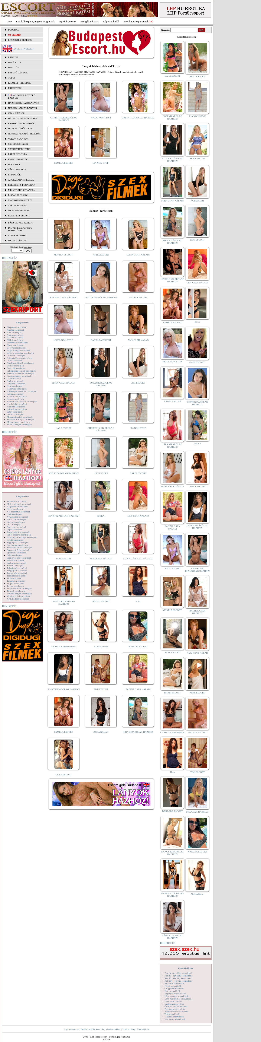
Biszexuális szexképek (17, 342)
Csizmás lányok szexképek (19, 358)
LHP (9, 21)
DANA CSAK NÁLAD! (138, 254)
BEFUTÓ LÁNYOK (18, 72)
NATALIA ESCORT (138, 646)
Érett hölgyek (17, 154)
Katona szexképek (15, 399)
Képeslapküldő (111, 21)
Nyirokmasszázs (18, 210)
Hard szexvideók (172, 991)
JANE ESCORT (63, 558)
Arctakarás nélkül (21, 179)
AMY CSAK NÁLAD (138, 340)
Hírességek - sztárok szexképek (21, 391)
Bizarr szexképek (15, 345)
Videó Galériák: (186, 968)
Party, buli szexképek (17, 519)
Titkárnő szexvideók (174, 1016)
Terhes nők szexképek (17, 573)
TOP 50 (11, 77)
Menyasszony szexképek (18, 422)
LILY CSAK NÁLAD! (138, 516)
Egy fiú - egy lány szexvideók (178, 973)
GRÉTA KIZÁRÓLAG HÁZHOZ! (138, 117)
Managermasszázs (20, 200)
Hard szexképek (14, 386)
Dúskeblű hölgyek (20, 128)
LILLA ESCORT (64, 774)
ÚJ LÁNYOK (14, 62)
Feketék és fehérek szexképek (21, 373)
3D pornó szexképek (16, 327)
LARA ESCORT (64, 428)
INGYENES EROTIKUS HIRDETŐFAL (20, 229)
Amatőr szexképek (15, 329)
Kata (138, 601)
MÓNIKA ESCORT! (64, 254)
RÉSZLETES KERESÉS (20, 40)
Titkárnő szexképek (16, 580)
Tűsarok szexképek (16, 591)
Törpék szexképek (15, 583)
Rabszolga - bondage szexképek (22, 537)
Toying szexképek (15, 586)
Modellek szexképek (16, 501)
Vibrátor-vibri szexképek (18, 596)
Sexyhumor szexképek (17, 545)
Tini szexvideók (171, 1014)
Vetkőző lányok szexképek (19, 593)
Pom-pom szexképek (16, 527)
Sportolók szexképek (16, 552)
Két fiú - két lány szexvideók (178, 978)
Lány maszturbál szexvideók (177, 998)
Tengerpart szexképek (17, 570)
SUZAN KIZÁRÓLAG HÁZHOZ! (101, 384)
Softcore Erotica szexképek (19, 547)
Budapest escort (19, 215)
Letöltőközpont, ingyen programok (35, 21)
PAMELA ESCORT (63, 163)
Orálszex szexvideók (174, 1004)
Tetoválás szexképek (16, 575)
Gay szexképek (14, 378)
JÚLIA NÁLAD (100, 732)
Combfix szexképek (16, 355)
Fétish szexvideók (172, 986)
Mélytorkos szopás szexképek (21, 419)
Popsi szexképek (14, 529)
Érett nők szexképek (16, 368)
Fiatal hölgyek (18, 159)
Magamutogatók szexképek (20, 417)
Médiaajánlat (143, 1029)
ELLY (197, 321)
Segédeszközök (18, 144)
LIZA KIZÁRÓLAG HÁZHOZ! (138, 558)
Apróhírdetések (67, 21)
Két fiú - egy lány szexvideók (178, 975)
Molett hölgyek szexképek (19, 504)
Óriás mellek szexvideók (176, 1006)
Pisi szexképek (14, 524)
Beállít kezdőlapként (90, 1029)
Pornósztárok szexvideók (176, 1011)
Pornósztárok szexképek (18, 532)
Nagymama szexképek (17, 506)
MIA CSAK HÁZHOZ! (197, 811)
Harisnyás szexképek (17, 388)
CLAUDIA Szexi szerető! (64, 646)
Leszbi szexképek (15, 414)
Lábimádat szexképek (17, 409)
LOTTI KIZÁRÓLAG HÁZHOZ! (101, 297)
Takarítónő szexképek (17, 568)
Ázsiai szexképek (15, 337)
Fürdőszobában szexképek (19, 376)
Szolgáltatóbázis (89, 21)
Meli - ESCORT (197, 76)
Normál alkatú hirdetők (24, 133)
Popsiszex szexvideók (174, 1009)
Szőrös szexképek (15, 565)
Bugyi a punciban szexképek (20, 353)
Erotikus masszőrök (21, 123)
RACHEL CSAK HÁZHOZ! (63, 297)
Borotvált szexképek (16, 347)
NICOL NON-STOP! (101, 117)
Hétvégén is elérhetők (23, 118)
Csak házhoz (16, 113)
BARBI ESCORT (138, 473)
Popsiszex (14, 164)
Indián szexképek (15, 394)
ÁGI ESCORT (138, 382)
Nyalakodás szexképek (17, 516)
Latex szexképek (15, 411)
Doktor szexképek (15, 365)
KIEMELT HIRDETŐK (19, 83)
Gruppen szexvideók (174, 988)
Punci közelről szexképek (19, 534)
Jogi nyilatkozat (71, 1029)
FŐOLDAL (13, 29)
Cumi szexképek (14, 360)
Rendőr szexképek (15, 540)
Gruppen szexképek (16, 383)
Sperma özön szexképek (18, 550)
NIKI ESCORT (101, 473)
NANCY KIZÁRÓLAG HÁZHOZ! (172, 852)
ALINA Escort (101, 646)
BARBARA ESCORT (101, 340)
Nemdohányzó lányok (22, 108)
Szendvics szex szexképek (19, 557)
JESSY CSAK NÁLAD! (63, 382)
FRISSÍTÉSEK (15, 88)
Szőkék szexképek (15, 560)
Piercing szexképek (16, 522)
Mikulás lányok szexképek (19, 424)
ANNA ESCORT (197, 486)
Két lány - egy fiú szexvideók (178, 980)
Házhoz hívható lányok (23, 103)
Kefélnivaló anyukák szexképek (22, 401)
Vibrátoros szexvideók (175, 1019)
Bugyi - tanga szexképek (18, 350)
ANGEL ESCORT (101, 601)
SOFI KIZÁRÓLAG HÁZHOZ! (63, 473)
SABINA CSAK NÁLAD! (138, 689)
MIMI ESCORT (197, 692)
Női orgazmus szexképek (18, 511)
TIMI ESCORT (101, 689)
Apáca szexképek (15, 335)
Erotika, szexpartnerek (136, 21)
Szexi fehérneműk (19, 149)
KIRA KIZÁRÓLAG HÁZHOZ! (138, 732)
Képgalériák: (22, 322)
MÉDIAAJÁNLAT (17, 240)
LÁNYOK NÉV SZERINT (21, 222)
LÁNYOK (13, 57)
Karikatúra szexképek (17, 396)
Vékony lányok (18, 138)
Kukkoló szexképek (16, 406)
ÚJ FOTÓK (13, 67)
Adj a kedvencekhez (111, 1029)
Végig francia (17, 169)
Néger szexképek (15, 509)
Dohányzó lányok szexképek (20, 363)
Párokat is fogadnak (21, 185)
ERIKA (101, 516)
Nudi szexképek (14, 514)
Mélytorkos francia (21, 190)
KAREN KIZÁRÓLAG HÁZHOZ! (63, 602)
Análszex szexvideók (174, 983)
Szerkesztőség (128, 1029)
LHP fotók (14, 174)
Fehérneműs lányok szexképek (21, 370)
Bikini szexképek (15, 340)
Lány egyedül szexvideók (176, 996)
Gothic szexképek (15, 381)
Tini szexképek (14, 578)
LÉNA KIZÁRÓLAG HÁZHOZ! (63, 516)
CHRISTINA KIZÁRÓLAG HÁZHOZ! (63, 118)
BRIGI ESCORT (197, 158)
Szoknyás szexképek (16, 563)
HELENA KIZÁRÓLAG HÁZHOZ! (172, 280)
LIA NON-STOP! (100, 163)
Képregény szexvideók (175, 993)
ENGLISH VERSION (23, 48)
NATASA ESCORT (138, 297)
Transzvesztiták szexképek (19, 588)
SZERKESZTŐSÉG (17, 235)
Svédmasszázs (17, 205)
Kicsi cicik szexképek (17, 404)
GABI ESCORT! (197, 362)
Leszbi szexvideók (173, 1001)
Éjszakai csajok (18, 195)
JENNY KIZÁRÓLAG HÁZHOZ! (63, 689)
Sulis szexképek (14, 555)
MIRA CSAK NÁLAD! (101, 558)
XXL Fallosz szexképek (18, 598)
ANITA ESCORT (101, 254)
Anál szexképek (14, 332)
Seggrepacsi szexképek (18, 542)
